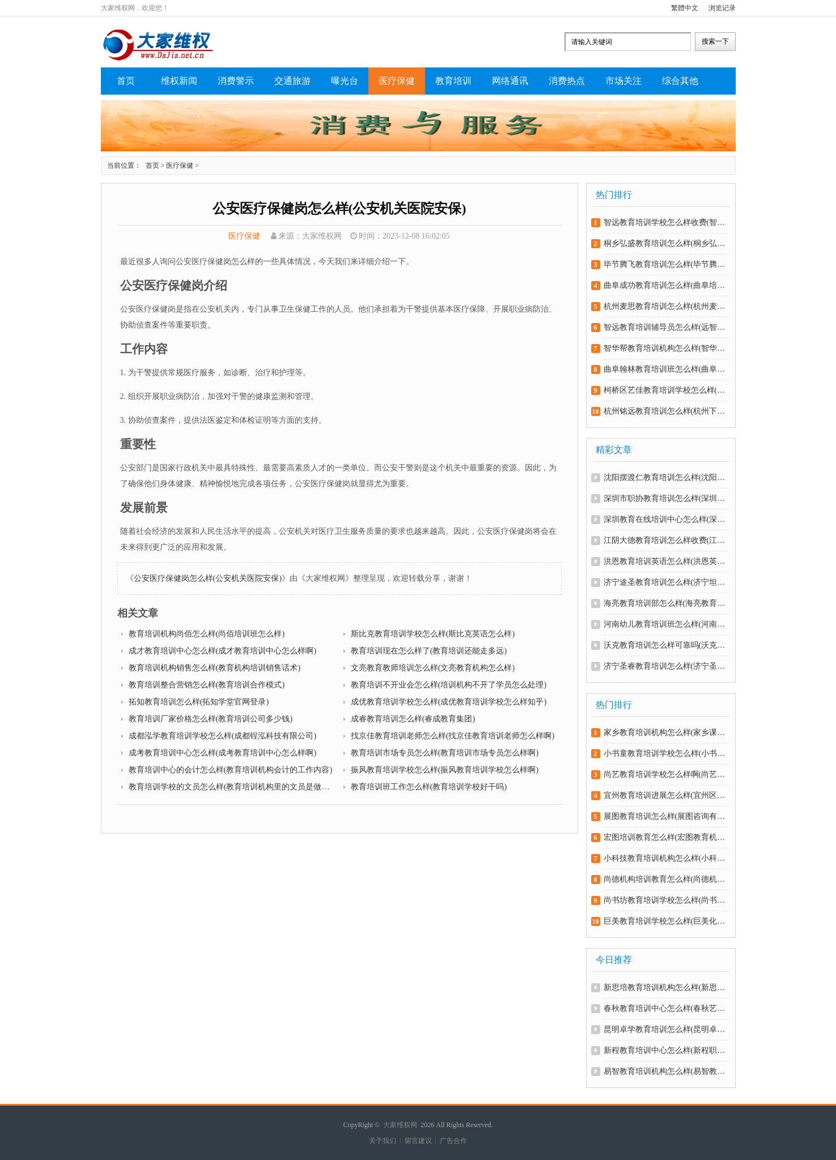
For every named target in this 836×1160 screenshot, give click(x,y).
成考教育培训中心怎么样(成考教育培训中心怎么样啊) (222, 753)
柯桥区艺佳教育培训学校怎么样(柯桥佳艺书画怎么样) (665, 390)
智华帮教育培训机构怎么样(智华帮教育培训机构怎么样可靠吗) (665, 348)
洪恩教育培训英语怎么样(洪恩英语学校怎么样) (665, 561)
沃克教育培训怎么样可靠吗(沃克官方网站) (665, 645)
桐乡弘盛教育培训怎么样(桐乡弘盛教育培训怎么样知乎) (665, 243)
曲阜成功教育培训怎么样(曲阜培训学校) (665, 285)
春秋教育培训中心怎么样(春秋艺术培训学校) (665, 1008)
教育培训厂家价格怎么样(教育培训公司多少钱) (210, 719)
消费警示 (236, 81)
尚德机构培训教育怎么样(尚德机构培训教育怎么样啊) (665, 879)
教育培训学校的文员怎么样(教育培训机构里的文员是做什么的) (238, 787)
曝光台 (344, 81)
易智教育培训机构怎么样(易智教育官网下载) (665, 1071)
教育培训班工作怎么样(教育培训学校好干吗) (429, 787)
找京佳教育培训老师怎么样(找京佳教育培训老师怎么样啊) (452, 736)
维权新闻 (179, 81)
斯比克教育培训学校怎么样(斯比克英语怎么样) (433, 634)
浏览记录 (722, 8)
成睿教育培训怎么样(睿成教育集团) (413, 719)
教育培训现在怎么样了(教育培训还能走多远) (429, 651)
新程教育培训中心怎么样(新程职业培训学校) (665, 1050)
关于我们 (382, 1141)
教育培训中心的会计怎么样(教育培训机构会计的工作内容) (230, 770)
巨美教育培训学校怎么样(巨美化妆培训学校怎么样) (665, 921)
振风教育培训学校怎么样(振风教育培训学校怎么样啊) (444, 770)
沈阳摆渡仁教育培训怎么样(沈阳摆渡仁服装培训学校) (665, 477)
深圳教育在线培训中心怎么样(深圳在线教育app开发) (665, 519)
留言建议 (418, 1141)
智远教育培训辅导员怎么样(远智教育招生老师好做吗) (665, 327)
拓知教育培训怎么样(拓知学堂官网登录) (199, 702)
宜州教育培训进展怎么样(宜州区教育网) (665, 795)
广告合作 (453, 1141)
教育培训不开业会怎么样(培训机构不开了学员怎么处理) (448, 685)
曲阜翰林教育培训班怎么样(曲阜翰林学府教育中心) (665, 369)
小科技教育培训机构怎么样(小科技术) (665, 858)
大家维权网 (400, 1125)
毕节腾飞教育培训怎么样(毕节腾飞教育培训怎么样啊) (665, 264)
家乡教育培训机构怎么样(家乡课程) (665, 732)
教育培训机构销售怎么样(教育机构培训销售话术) (214, 668)
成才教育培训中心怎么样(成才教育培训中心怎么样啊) (222, 651)
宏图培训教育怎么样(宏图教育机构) (665, 837)
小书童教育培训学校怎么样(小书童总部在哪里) (665, 753)
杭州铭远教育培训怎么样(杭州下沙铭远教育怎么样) (665, 411)
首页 (126, 81)
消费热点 (567, 81)
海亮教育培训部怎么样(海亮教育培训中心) (665, 603)
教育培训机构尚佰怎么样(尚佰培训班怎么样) (207, 634)
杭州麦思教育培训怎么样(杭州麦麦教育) (665, 306)
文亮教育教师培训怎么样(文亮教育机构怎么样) (433, 668)
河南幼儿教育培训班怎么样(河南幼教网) (665, 624)
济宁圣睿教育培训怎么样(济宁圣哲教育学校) (665, 666)
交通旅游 (292, 81)
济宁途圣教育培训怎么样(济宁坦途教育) (665, 582)
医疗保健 (397, 81)
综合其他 (680, 81)
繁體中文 (684, 8)
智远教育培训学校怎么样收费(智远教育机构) (665, 222)
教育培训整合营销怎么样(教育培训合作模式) (207, 685)
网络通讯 (510, 81)
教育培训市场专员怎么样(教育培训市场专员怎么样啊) (444, 753)
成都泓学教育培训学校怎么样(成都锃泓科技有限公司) (222, 736)
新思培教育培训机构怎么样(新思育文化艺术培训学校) (665, 987)
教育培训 (453, 81)
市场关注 (623, 81)
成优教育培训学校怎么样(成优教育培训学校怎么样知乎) (448, 702)
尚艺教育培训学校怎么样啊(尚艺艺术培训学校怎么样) (665, 774)
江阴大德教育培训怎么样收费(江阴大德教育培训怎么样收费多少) (665, 540)
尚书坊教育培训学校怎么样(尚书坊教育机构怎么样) (665, 900)
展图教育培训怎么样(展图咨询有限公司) (665, 816)
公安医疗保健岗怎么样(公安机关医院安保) (208, 578)
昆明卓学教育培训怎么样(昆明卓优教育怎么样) (665, 1029)
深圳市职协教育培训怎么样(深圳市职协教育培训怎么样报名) (665, 498)
